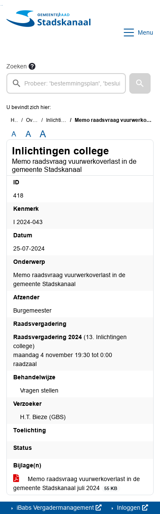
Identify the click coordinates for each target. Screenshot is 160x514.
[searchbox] (66, 83)
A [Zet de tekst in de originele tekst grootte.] (14, 134)
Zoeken (16, 66)
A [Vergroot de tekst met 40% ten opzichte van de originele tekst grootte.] (43, 134)
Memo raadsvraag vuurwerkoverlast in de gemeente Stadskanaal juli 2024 (76, 484)
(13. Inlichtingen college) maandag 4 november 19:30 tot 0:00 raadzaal (70, 350)
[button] (140, 83)
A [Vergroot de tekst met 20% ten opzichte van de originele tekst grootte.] (28, 134)
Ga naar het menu (2, 5)
